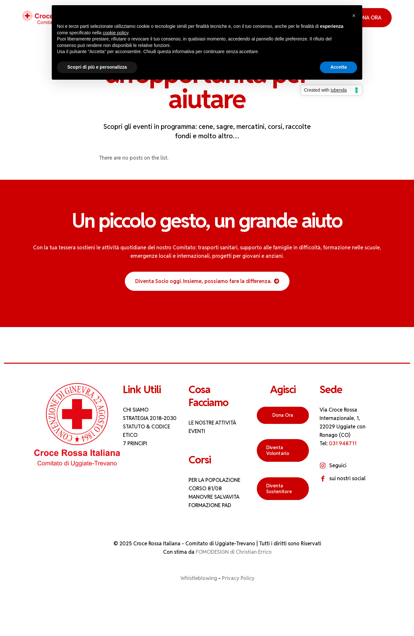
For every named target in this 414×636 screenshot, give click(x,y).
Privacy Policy (238, 578)
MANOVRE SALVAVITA (214, 497)
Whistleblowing (198, 578)
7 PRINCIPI (135, 443)
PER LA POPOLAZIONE (214, 480)
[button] (354, 15)
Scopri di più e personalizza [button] (97, 67)
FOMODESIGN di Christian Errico (234, 552)
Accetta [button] (338, 67)
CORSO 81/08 (205, 488)
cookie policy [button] (115, 32)
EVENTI (197, 431)
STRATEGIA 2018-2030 (150, 418)
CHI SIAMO (135, 409)
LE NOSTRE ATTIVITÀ (212, 422)
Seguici (337, 465)
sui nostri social (347, 478)
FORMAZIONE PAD (210, 505)
